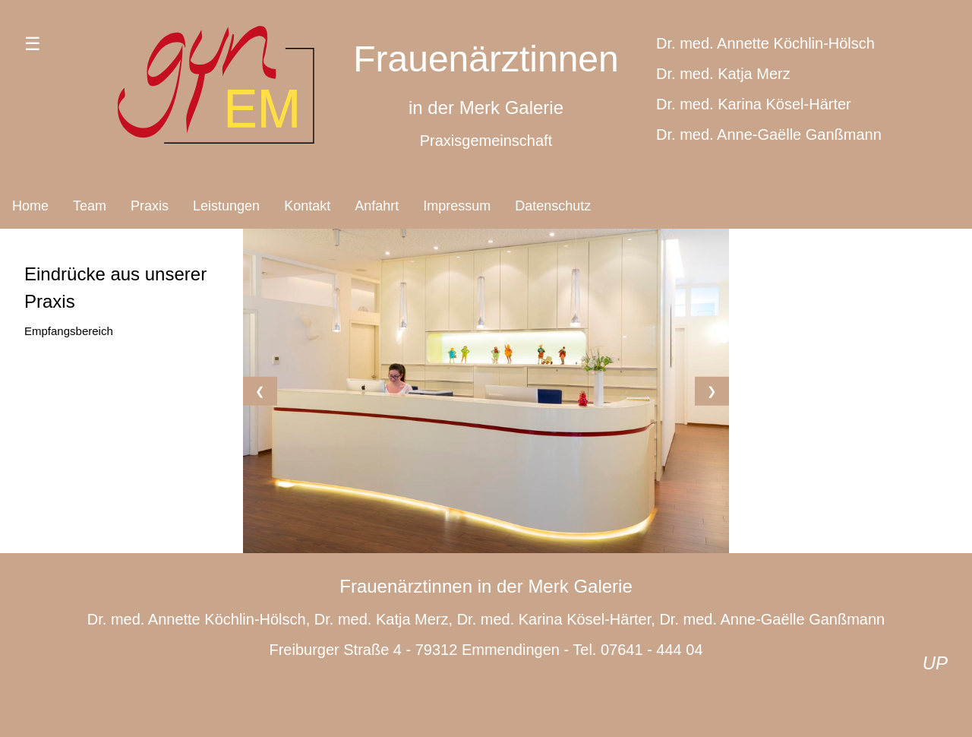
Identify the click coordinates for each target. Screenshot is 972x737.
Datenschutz (553, 206)
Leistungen (226, 206)
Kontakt (307, 206)
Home (30, 206)
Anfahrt (377, 206)
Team (89, 206)
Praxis (150, 206)
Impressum (457, 206)
